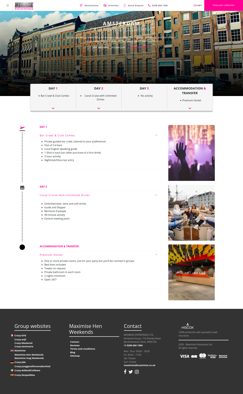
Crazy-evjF (20, 339)
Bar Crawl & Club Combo (57, 135)
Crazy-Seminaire (23, 346)
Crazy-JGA (20, 362)
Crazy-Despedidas (24, 374)
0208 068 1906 (133, 345)
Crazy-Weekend (23, 343)
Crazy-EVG (20, 335)
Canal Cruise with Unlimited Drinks (65, 195)
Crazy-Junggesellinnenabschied (32, 366)
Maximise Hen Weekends (28, 354)
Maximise (20, 350)
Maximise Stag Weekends (29, 358)
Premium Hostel (51, 255)
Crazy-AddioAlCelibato (27, 370)
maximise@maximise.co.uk (139, 365)
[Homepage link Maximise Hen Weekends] (24, 5)
